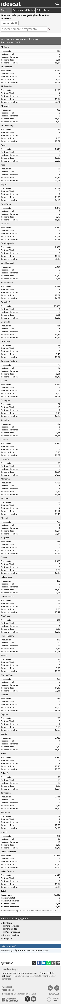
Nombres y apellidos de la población (19, 972)
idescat (11, 4)
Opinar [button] (7, 963)
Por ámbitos (11, 928)
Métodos (30, 10)
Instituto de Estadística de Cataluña (19, 993)
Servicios (18, 10)
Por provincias (12, 925)
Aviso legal (7, 986)
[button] (58, 963)
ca (50, 988)
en (56, 988)
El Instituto (43, 10)
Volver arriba (56, 999)
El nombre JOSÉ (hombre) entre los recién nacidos (25, 950)
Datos (4, 10)
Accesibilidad (8, 989)
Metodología (8, 23)
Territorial (7, 922)
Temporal (7, 938)
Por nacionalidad (11, 935)
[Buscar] (47, 3)
